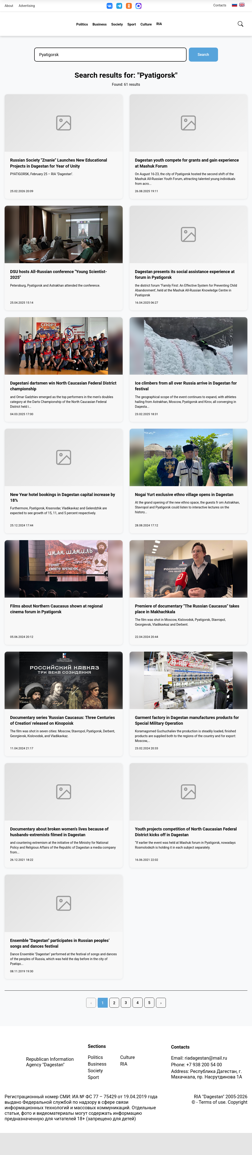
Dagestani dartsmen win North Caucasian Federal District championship (63, 386)
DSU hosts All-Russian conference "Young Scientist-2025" (58, 274)
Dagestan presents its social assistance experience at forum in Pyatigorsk (185, 274)
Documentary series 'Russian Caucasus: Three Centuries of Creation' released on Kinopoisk (62, 720)
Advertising (27, 6)
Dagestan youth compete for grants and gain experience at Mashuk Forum (187, 163)
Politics (82, 24)
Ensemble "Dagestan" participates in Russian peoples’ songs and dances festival (60, 943)
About (9, 6)
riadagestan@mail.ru (206, 1058)
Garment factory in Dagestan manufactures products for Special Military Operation (187, 720)
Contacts (219, 5)
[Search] (240, 24)
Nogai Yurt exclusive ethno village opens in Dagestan (184, 494)
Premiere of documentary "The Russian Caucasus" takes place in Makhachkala (187, 609)
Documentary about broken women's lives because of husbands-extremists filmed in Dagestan (59, 832)
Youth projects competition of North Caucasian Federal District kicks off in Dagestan (186, 832)
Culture (146, 24)
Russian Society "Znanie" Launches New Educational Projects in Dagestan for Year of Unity (58, 163)
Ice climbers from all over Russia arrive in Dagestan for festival (186, 386)
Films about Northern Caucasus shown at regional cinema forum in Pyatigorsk (56, 609)
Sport (131, 24)
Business (100, 24)
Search (203, 54)
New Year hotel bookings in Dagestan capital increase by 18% (62, 497)
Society (117, 24)
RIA (159, 24)
